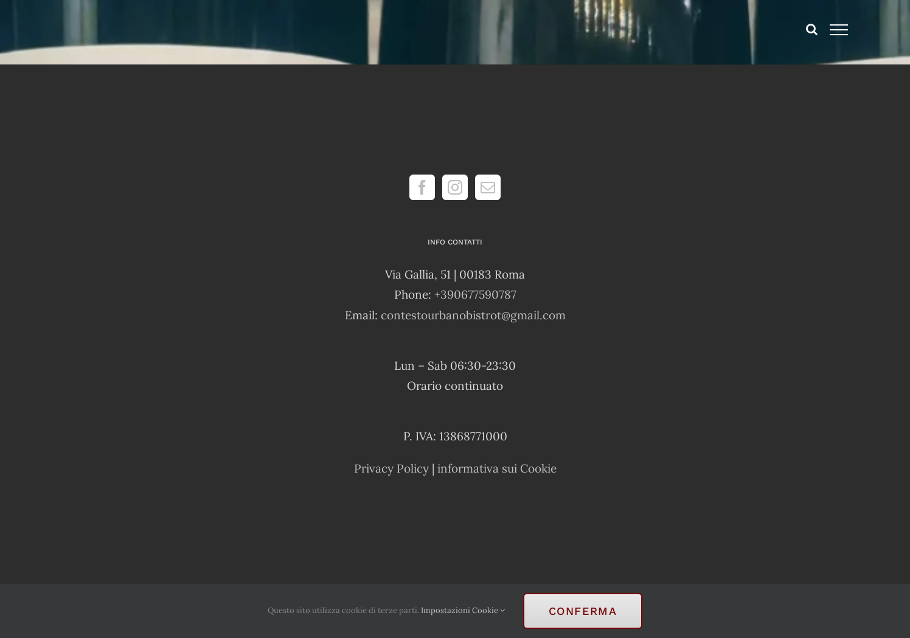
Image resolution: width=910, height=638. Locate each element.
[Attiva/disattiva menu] (839, 29)
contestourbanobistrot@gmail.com (473, 315)
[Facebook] (422, 187)
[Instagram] (455, 187)
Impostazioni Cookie (463, 610)
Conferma (583, 611)
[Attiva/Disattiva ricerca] (812, 29)
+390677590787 (475, 294)
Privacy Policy (391, 468)
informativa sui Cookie (497, 468)
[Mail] (488, 187)
